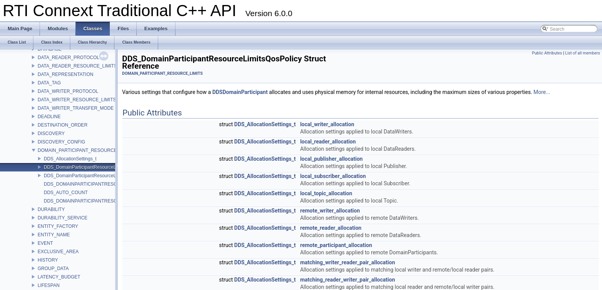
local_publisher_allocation (331, 159)
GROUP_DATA (53, 268)
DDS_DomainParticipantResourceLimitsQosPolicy (95, 167)
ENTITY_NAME (54, 234)
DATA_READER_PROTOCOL (68, 57)
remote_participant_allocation (336, 245)
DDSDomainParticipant (240, 92)
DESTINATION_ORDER (63, 125)
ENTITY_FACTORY (58, 226)
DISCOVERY (51, 133)
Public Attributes (547, 53)
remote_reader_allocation (331, 228)
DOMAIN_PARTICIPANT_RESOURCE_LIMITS (86, 150)
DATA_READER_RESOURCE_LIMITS (77, 66)
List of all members (582, 53)
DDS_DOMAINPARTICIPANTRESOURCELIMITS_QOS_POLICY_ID (114, 184)
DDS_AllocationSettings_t (70, 158)
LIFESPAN (49, 285)
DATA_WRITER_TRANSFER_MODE (76, 108)
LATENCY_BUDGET (59, 277)
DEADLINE (49, 116)
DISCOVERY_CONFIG (61, 142)
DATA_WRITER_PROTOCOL (68, 91)
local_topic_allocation (326, 193)
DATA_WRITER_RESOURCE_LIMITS (77, 99)
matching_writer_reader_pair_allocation (347, 262)
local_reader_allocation (328, 141)
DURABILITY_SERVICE (63, 218)
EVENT (45, 243)
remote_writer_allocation (330, 211)
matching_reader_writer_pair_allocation (347, 280)
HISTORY (48, 260)
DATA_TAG (49, 83)
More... (542, 92)
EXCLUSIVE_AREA (58, 251)
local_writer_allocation (327, 124)
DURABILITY (51, 209)
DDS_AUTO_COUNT (66, 192)
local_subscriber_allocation (333, 176)
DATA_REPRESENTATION (65, 74)
